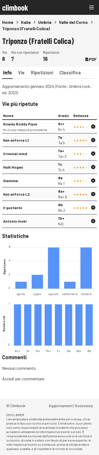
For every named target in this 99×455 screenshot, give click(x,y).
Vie (21, 72)
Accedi (8, 378)
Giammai (10, 180)
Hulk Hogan (13, 167)
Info (7, 72)
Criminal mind (15, 153)
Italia (26, 22)
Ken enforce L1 (16, 140)
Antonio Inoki (15, 221)
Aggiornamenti (61, 405)
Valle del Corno (73, 22)
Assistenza (84, 405)
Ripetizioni (42, 72)
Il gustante (12, 207)
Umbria (44, 22)
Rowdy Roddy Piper (20, 124)
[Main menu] (91, 7)
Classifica (70, 72)
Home (7, 22)
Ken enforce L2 (16, 194)
